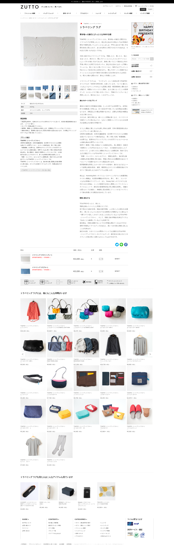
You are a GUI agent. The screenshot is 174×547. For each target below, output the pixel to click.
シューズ (98, 13)
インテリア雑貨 (145, 13)
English (150, 9)
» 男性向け (134, 89)
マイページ (25, 528)
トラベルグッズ (42, 18)
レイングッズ (112, 13)
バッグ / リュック (48, 13)
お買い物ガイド (142, 71)
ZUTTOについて (108, 6)
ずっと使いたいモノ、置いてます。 (52, 7)
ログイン (118, 6)
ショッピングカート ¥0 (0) (146, 6)
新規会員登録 (128, 6)
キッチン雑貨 (128, 13)
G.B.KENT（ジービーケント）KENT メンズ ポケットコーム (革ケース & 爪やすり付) (28, 504)
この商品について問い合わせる (116, 283)
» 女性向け (134, 86)
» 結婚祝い (134, 98)
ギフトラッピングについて (115, 281)
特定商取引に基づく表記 (50, 544)
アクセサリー (84, 13)
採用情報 (69, 544)
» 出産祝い (134, 100)
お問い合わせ (142, 77)
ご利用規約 (23, 544)
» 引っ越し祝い (135, 103)
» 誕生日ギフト (135, 105)
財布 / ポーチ (67, 13)
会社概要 (61, 544)
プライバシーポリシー (35, 544)
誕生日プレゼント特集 (54, 525)
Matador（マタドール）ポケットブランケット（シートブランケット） (86, 504)
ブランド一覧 (52, 530)
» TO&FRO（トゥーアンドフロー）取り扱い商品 (35, 170)
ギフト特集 (51, 528)
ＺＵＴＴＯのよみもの (54, 533)
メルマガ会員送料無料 (142, 65)
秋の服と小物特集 (53, 522)
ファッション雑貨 (29, 13)
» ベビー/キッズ (136, 91)
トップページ (24, 18)
